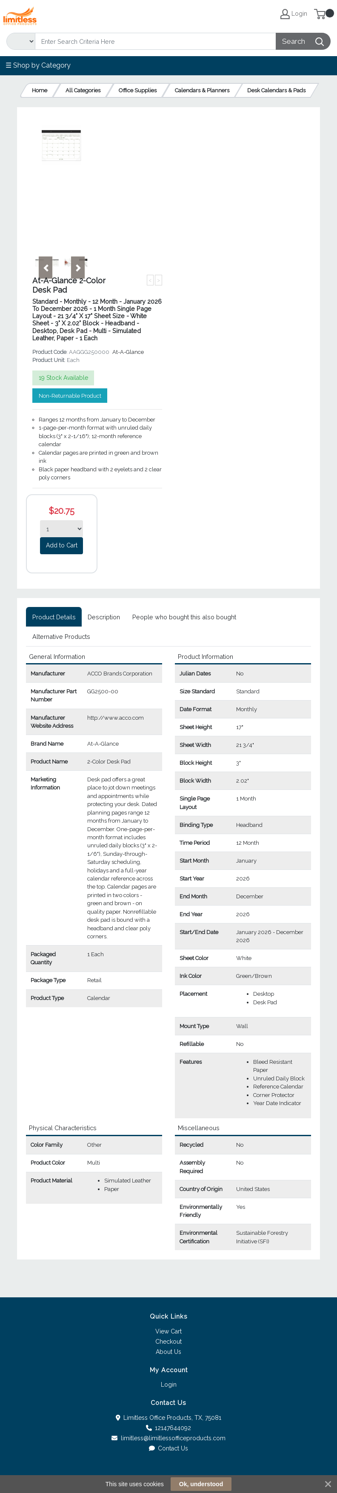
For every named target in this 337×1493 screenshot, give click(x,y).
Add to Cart (61, 545)
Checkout (168, 1341)
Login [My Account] (293, 14)
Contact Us (168, 1448)
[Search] (155, 41)
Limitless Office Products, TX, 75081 (169, 1417)
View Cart (168, 1331)
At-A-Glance (128, 352)
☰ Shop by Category (38, 65)
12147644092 (168, 1428)
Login (169, 1384)
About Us (168, 1351)
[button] (45, 267)
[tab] (54, 617)
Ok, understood (201, 1484)
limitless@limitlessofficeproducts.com (168, 1438)
